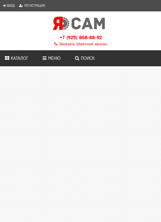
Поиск (85, 58)
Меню (51, 58)
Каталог (16, 58)
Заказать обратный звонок (80, 44)
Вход (9, 5)
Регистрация (32, 5)
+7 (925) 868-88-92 (81, 37)
